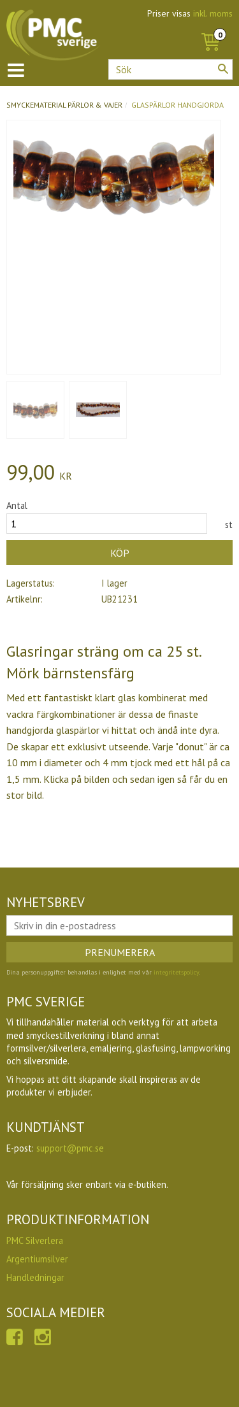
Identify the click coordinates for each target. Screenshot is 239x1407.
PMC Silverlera (34, 1240)
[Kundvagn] (210, 28)
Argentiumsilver (37, 1259)
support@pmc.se (70, 1148)
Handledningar (35, 1277)
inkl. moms (213, 13)
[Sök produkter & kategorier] (170, 69)
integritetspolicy (176, 972)
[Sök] (223, 68)
